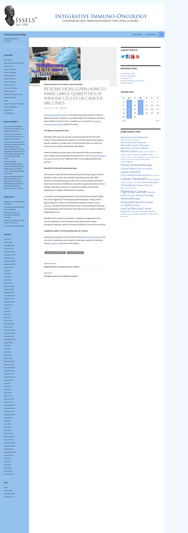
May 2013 (7, 465)
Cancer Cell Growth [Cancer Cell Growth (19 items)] (142, 159)
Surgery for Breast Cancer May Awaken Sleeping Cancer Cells (14, 171)
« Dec (123, 120)
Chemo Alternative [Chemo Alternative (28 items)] (150, 182)
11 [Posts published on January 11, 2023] (141, 105)
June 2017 (7, 311)
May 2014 (7, 427)
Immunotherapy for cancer (56, 115)
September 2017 (9, 302)
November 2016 (9, 333)
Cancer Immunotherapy (55, 252)
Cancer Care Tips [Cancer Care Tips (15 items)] (127, 159)
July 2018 (7, 270)
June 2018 (7, 274)
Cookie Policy (151, 34)
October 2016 (9, 336)
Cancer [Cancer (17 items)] (124, 154)
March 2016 (8, 358)
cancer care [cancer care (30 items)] (147, 154)
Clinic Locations (129, 76)
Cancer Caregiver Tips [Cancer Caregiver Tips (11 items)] (152, 157)
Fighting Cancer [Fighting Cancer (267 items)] (134, 191)
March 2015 (8, 396)
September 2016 (9, 339)
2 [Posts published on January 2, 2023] (129, 101)
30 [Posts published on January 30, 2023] (129, 117)
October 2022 (9, 258)
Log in (6, 487)
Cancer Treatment (75, 252)
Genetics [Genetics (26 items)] (151, 192)
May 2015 (7, 389)
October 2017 (9, 299)
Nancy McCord (9, 126)
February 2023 (9, 245)
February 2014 (9, 436)
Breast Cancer (9, 66)
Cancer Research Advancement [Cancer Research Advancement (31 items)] (136, 175)
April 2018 (7, 280)
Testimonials (127, 83)
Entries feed (8, 490)
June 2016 (7, 349)
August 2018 (8, 267)
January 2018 (8, 289)
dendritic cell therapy (91, 237)
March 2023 (8, 242)
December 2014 (9, 405)
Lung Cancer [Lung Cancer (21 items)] (126, 211)
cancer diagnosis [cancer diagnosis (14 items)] (127, 162)
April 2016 (7, 355)
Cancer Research (10, 75)
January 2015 (8, 402)
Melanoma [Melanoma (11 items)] (135, 211)
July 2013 (7, 458)
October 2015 (9, 374)
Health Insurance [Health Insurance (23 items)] (128, 195)
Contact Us (126, 78)
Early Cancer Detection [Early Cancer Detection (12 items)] (128, 188)
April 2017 (7, 317)
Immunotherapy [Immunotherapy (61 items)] (130, 198)
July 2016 (7, 346)
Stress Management (10, 107)
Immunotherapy (9, 91)
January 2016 (8, 364)
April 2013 (7, 468)
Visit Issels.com (128, 73)
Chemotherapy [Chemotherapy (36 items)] (128, 185)
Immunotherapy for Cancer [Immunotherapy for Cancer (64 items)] (137, 202)
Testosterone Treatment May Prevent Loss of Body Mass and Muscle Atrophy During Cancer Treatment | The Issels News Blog (14, 146)
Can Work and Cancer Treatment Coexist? (75, 274)
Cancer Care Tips (10, 69)
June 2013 (7, 462)
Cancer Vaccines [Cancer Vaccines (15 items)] (154, 179)
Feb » (158, 120)
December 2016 (9, 330)
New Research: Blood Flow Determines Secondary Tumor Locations (14, 186)
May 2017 (7, 314)
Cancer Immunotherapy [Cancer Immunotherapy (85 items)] (136, 165)
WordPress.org (9, 497)
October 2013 (9, 449)
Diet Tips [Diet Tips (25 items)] (149, 185)
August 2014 (8, 418)
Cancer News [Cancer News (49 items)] (128, 168)
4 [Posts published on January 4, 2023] (140, 101)
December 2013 (9, 443)
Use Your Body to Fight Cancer (14, 226)
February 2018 (9, 286)
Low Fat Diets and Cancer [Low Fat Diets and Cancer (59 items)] (136, 208)
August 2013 (8, 455)
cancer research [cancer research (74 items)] (131, 172)
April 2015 (7, 393)
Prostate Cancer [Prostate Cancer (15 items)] (152, 214)
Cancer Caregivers (10, 72)
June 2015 (7, 386)
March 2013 (8, 471)
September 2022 (9, 261)
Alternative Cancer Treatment (14, 63)
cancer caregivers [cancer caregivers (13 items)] (138, 157)
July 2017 (7, 308)
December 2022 (9, 252)
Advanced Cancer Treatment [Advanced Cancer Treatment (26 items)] (133, 142)
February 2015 (9, 399)
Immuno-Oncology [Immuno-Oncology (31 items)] (145, 195)
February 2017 (9, 324)
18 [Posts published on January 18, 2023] (141, 109)
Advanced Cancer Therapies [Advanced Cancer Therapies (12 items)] (130, 140)
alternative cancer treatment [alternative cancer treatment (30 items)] (134, 148)
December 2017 (9, 292)
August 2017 (8, 305)
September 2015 (9, 377)
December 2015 (9, 368)
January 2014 (8, 440)
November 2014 (9, 408)
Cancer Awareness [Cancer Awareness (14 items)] (134, 155)
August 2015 (8, 380)
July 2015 (7, 383)
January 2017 (8, 327)
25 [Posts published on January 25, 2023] (141, 113)
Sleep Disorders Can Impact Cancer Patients (75, 265)
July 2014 (7, 421)
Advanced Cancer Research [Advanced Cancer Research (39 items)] (134, 137)
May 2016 (7, 352)
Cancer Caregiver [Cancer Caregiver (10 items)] (126, 157)
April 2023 (7, 239)
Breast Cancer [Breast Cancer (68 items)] (129, 151)
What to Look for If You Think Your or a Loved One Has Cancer (14, 128)
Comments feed (9, 494)
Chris (64, 108)
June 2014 (7, 424)
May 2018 (7, 277)
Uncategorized (75, 84)
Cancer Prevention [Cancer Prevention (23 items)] (144, 168)
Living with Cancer (10, 97)
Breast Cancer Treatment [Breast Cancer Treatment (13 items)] (146, 152)
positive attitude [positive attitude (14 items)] (140, 214)
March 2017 (8, 321)
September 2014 (9, 415)
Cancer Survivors (10, 79)
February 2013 (9, 474)
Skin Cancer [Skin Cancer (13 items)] (125, 216)
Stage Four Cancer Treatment (14, 104)
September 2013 (9, 452)
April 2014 (7, 430)
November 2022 (9, 255)
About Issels (137, 34)
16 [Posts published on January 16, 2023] (129, 109)
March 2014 (8, 433)
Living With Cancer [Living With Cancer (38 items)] (130, 205)
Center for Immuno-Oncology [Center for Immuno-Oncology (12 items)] (131, 182)
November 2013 (9, 446)
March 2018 (8, 283)
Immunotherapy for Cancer (56, 84)
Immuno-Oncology (10, 88)
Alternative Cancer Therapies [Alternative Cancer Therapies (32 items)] (135, 145)
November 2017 (9, 296)
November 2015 (9, 371)
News (6, 101)
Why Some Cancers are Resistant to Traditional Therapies (12, 215)
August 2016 (8, 343)
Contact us (55, 243)
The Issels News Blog (15, 34)
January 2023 (8, 249)
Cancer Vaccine (9, 85)
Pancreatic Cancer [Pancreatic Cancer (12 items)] (127, 214)
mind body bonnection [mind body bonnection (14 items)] (147, 211)
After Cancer (8, 60)
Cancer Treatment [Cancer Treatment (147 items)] (134, 179)
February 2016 (9, 361)
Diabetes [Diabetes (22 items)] (140, 185)
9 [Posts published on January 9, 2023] (129, 105)
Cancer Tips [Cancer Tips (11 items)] (155, 175)
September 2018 (9, 264)
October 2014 (9, 411)
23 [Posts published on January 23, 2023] (129, 113)
